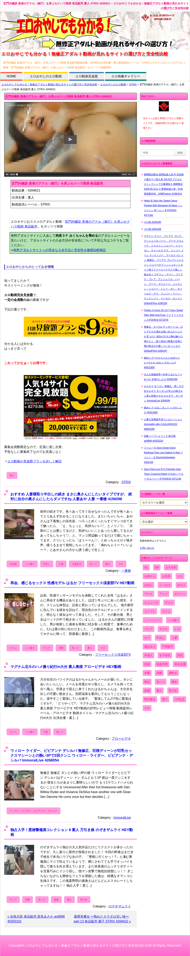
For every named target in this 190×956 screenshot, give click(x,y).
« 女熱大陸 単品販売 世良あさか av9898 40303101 (36, 919)
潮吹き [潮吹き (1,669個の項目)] (173, 673)
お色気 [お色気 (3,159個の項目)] (166, 576)
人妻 (61, 564)
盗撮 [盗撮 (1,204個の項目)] (147, 690)
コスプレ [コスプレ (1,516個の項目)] (149, 611)
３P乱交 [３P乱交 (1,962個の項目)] (179, 699)
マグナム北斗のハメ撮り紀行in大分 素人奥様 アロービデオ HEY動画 (65, 667)
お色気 (13, 564)
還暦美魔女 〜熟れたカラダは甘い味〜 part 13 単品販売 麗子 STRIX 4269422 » (102, 919)
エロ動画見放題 (86, 76)
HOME (11, 76)
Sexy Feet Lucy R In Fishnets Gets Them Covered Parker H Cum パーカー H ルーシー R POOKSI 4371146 (163, 474)
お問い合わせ (147, 548)
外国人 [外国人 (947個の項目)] (148, 655)
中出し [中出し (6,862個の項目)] (160, 637)
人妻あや (76, 564)
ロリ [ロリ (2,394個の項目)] (147, 637)
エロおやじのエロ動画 (46, 76)
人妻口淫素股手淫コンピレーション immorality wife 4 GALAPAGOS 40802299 (163, 424)
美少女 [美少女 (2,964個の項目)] (173, 690)
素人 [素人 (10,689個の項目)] (159, 690)
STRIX (133, 84)
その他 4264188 (152, 229)
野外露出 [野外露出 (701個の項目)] (149, 699)
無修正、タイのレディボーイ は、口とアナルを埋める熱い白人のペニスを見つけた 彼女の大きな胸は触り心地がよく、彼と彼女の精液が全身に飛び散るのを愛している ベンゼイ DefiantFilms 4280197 (163, 338)
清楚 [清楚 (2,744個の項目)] (159, 673)
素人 (12, 475)
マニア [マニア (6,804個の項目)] (148, 629)
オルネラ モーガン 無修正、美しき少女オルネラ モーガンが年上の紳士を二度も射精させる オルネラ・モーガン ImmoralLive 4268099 (164, 393)
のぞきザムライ (120, 906)
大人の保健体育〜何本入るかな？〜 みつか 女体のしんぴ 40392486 (163, 377)
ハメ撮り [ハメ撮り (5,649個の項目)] (173, 620)
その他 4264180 (152, 222)
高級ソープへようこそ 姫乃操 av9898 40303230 (160, 438)
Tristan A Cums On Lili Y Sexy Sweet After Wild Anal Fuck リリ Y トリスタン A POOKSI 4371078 (163, 315)
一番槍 (126, 570)
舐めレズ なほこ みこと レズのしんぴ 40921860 (163, 410)
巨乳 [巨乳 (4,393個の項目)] (180, 655)
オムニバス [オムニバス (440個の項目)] (151, 602)
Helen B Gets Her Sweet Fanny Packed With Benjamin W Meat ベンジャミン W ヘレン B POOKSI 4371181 (163, 208)
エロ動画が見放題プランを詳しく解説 (34, 461)
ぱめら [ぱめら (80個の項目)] (148, 585)
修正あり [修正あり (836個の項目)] (149, 646)
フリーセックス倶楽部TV (113, 654)
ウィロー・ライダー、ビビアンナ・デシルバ (33, 810)
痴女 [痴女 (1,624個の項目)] (174, 681)
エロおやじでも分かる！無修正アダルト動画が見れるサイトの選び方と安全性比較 (49, 84)
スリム (13, 648)
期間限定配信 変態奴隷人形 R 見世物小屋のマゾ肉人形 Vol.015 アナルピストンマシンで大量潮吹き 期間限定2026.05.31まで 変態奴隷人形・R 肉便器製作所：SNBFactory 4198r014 (164, 184)
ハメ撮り (30, 564)
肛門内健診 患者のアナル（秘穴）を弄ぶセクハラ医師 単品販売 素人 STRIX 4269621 (58, 96)
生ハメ (93, 564)
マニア (46, 648)
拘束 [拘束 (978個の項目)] (147, 664)
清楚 (61, 648)
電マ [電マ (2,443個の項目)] (165, 699)
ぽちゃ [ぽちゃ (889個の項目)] (181, 585)
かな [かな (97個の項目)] (180, 576)
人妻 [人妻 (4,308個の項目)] (174, 637)
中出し (46, 564)
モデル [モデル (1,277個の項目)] (163, 629)
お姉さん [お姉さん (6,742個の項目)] (149, 576)
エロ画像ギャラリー (125, 76)
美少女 (83, 899)
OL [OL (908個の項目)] (146, 567)
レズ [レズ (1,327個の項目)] (177, 629)
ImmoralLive (122, 817)
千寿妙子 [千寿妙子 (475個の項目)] (167, 646)
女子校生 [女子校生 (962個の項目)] (164, 655)
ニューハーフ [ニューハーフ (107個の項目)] (152, 620)
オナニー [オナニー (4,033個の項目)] (180, 593)
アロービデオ (121, 738)
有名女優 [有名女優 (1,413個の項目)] (180, 664)
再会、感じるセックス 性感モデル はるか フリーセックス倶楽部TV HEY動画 (72, 583)
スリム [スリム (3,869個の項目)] (166, 611)
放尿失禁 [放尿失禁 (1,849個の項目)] (162, 664)
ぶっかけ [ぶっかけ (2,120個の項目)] (164, 585)
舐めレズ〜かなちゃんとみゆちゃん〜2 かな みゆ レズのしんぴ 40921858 (162, 362)
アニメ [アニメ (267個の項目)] (163, 593)
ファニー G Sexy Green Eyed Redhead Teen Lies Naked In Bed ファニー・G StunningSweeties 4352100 (163, 455)
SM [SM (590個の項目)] (157, 567)
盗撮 (56, 899)
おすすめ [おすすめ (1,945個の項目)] (171, 567)
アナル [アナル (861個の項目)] (148, 593)
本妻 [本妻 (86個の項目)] (147, 673)
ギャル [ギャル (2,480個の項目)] (169, 602)
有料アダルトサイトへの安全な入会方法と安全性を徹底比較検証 (59, 250)
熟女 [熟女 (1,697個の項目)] (147, 681)
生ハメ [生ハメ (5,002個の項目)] (160, 681)
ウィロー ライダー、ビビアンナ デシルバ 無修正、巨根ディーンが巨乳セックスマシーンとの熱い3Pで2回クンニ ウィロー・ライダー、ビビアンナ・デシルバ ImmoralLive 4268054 (71, 755)
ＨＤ (121, 564)
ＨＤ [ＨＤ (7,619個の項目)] (147, 708)
